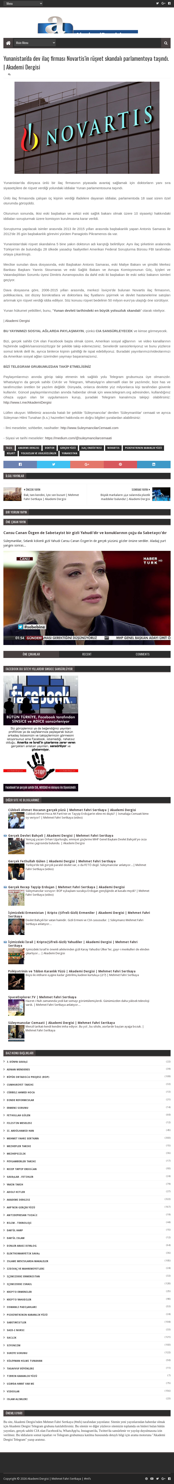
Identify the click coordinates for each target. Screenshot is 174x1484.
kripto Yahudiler (19, 1299)
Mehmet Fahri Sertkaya (23, 1138)
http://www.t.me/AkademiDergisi (27, 402)
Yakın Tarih (15, 1184)
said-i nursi (15, 1330)
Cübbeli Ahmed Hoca (21, 1092)
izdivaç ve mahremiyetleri (25, 1268)
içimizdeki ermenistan (23, 1276)
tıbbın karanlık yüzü (22, 1376)
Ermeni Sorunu (17, 1107)
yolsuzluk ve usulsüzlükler (38, 453)
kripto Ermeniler (19, 1291)
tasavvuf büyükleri (20, 1368)
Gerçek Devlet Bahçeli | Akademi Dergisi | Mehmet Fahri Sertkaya (60, 835)
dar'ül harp (15, 1230)
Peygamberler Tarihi (21, 1161)
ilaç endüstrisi (91, 448)
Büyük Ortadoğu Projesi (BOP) (28, 1077)
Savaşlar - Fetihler (20, 1176)
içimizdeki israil (19, 1284)
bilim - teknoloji (19, 1223)
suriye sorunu (17, 1353)
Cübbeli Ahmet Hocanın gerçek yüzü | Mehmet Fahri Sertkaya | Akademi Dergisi (72, 810)
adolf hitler (16, 1192)
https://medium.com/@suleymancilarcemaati (78, 438)
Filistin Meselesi (19, 1123)
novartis (113, 448)
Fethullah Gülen (18, 1115)
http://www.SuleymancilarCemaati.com (89, 428)
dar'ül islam (15, 1238)
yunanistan (69, 453)
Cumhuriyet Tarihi (20, 1084)
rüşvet (11, 453)
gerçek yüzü (68, 448)
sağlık (11, 1337)
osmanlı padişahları (22, 1307)
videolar (13, 1391)
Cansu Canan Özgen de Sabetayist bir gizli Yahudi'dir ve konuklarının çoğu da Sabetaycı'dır (85, 533)
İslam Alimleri (17, 1399)
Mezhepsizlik (16, 1153)
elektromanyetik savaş (23, 1253)
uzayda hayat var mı (20, 1383)
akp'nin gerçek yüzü (21, 1207)
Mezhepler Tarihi (19, 1146)
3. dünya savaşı (17, 1061)
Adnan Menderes (18, 1069)
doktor (49, 448)
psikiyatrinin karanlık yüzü (143, 448)
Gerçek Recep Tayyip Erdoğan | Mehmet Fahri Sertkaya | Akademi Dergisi (66, 887)
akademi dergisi (28, 448)
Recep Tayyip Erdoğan (22, 1169)
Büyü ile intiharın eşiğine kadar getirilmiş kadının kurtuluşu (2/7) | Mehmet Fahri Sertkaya (82, 975)
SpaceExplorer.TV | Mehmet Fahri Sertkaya (42, 997)
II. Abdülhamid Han (20, 1130)
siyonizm (13, 1345)
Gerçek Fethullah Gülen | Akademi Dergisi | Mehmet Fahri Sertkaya (62, 861)
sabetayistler (16, 1322)
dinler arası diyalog (22, 1245)
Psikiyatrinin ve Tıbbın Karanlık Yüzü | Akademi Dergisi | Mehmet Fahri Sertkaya (71, 971)
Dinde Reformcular (20, 1100)
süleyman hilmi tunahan (24, 1360)
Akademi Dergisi (17, 321)
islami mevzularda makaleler (27, 1261)
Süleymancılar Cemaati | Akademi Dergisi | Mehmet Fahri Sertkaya (61, 1023)
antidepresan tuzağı (22, 1215)
